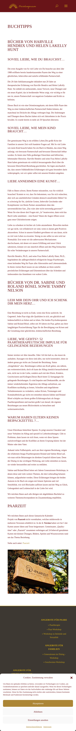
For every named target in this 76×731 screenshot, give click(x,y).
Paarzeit (26, 543)
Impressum (47, 727)
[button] (71, 677)
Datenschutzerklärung (34, 727)
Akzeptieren (37, 703)
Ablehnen (38, 712)
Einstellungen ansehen (38, 720)
